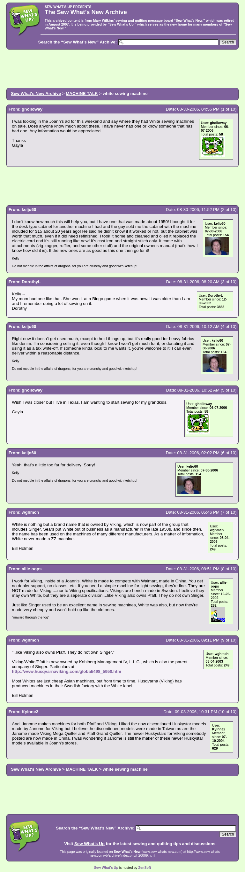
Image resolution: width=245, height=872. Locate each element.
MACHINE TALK (82, 93)
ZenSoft (144, 867)
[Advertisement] (122, 68)
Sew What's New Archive (36, 93)
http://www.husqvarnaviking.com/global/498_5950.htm (66, 671)
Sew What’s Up (121, 24)
